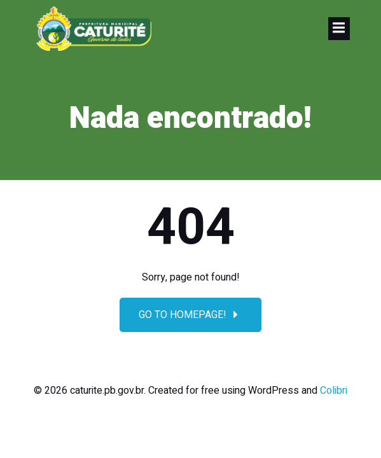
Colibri (333, 390)
